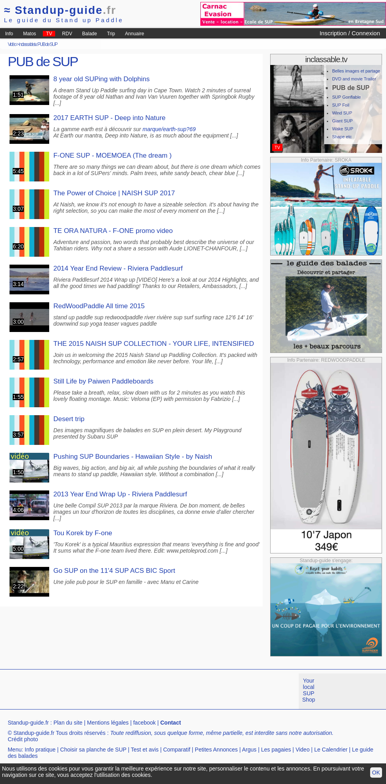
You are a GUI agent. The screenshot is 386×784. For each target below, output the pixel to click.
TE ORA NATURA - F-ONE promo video (113, 231)
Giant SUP (342, 120)
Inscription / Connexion (349, 33)
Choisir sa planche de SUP (93, 749)
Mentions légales (108, 722)
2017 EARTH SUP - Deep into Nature (109, 118)
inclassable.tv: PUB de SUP (38, 44)
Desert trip (68, 419)
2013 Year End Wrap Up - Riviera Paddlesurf (120, 494)
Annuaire (134, 33)
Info (9, 33)
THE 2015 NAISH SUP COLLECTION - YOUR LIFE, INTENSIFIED (153, 343)
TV (49, 33)
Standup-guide (60, 10)
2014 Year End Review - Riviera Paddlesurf (117, 268)
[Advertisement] (144, 691)
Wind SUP (342, 113)
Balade (89, 33)
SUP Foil (340, 105)
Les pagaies (276, 749)
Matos (29, 33)
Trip (111, 33)
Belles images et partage (356, 71)
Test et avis (145, 749)
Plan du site (68, 722)
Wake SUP (342, 128)
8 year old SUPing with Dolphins (101, 79)
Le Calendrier (331, 749)
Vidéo (11, 44)
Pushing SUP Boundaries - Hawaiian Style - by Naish (132, 456)
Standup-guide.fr (28, 722)
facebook (144, 722)
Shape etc (342, 136)
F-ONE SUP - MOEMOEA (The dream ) (112, 155)
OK (376, 772)
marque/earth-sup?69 (169, 129)
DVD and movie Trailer (354, 78)
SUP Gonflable (346, 97)
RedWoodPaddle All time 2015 (98, 306)
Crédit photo (23, 739)
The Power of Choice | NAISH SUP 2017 (114, 193)
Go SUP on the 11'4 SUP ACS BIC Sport (114, 570)
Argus (249, 749)
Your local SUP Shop (308, 690)
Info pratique (40, 749)
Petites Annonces (216, 749)
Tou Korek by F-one (82, 533)
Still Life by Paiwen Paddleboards (103, 381)
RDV (67, 33)
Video (303, 749)
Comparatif (176, 749)
